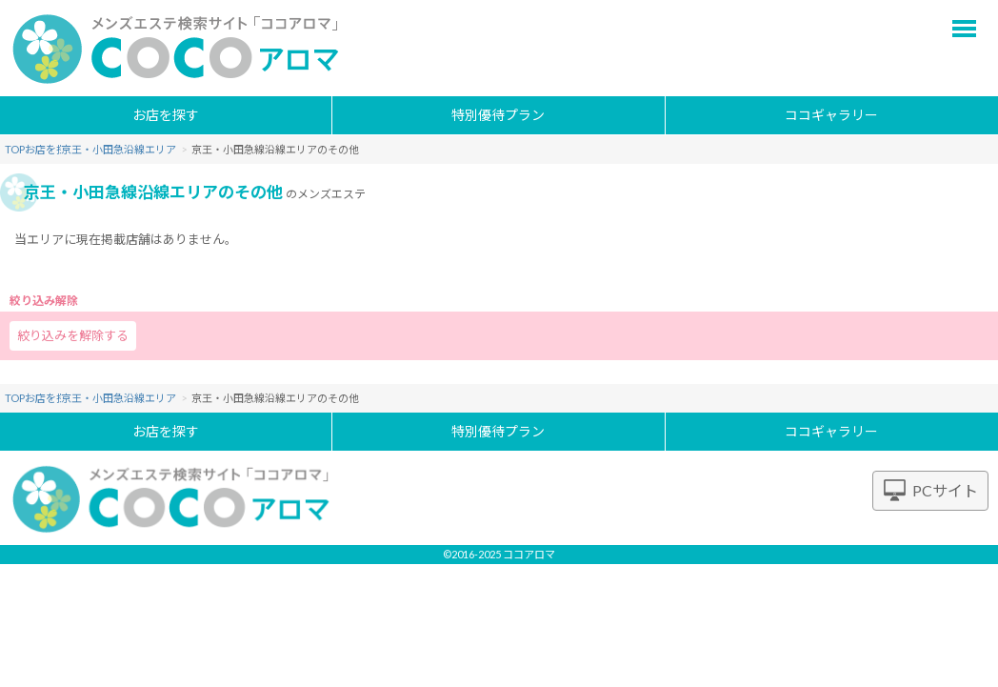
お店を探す (165, 115)
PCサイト (945, 490)
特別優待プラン (498, 115)
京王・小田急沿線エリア (165, 149)
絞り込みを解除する (73, 335)
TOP (15, 149)
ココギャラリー (831, 115)
